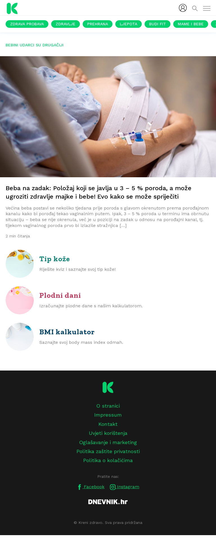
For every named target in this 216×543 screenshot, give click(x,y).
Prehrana (97, 24)
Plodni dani (60, 295)
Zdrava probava (27, 24)
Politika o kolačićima (108, 460)
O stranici (108, 406)
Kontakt (108, 424)
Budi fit (157, 24)
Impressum (108, 415)
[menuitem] (182, 7)
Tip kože (54, 258)
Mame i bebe (191, 24)
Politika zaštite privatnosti (108, 451)
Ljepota (128, 24)
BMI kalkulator (67, 331)
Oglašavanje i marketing (108, 442)
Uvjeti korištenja (108, 433)
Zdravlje (65, 24)
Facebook (90, 487)
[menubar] (182, 7)
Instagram (124, 487)
